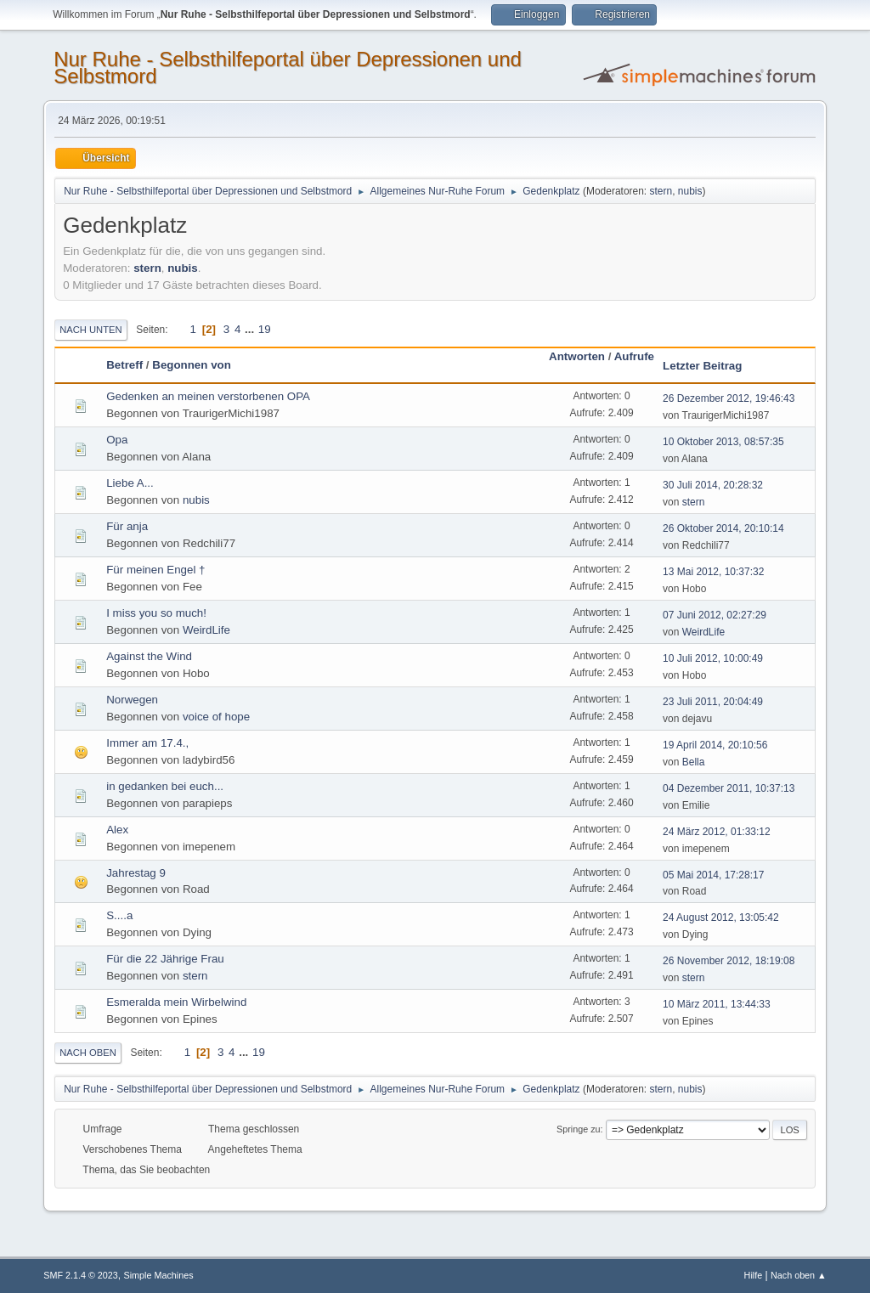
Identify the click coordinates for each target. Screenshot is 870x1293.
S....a (119, 915)
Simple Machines (159, 1275)
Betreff (124, 365)
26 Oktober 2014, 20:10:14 (723, 528)
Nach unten (90, 330)
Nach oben (87, 1052)
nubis (690, 191)
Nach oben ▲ (799, 1275)
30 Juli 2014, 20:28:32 (713, 485)
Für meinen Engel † (155, 569)
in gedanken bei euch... (164, 786)
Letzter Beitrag (702, 365)
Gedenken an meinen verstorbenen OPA (208, 396)
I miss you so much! (156, 613)
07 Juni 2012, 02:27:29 (714, 615)
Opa (116, 439)
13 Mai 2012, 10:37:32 (713, 572)
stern (661, 191)
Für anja (127, 526)
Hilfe (753, 1275)
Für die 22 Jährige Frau (165, 958)
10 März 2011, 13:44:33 (717, 1004)
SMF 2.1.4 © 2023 (80, 1275)
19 (264, 329)
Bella (693, 762)
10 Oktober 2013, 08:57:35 (723, 442)
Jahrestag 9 (136, 873)
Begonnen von (191, 365)
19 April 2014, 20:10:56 (715, 745)
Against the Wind (149, 656)
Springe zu (578, 1129)
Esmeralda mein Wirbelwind (176, 1002)
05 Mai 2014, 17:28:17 (713, 875)
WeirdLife (206, 630)
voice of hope (216, 716)
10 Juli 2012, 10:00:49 (713, 658)
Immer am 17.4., (147, 743)
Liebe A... (130, 483)
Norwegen (132, 699)
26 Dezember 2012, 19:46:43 (728, 398)
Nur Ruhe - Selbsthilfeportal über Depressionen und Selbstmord (288, 68)
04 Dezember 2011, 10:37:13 (728, 788)
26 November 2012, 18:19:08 (728, 961)
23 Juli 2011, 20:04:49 (713, 702)
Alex (117, 829)
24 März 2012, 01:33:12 (717, 832)
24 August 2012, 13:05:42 (721, 917)
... (251, 329)
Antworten (577, 356)
